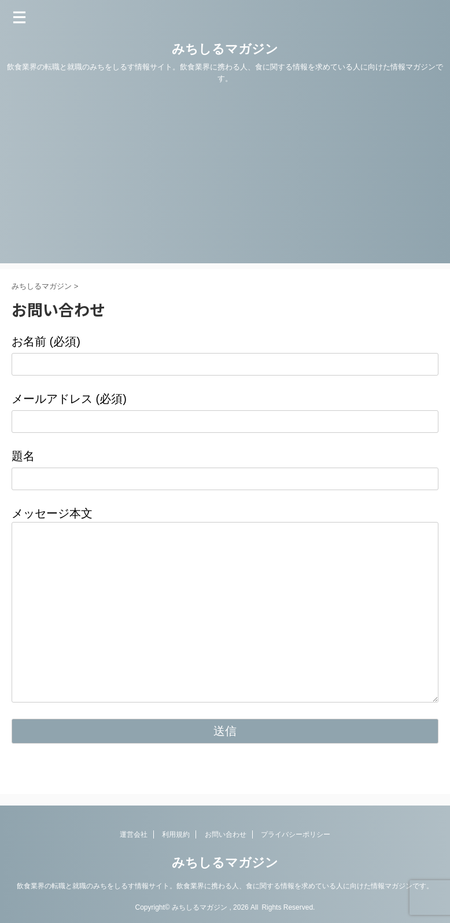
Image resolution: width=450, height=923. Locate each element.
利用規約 (176, 834)
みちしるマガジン (225, 49)
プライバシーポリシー (295, 834)
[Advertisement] (225, 182)
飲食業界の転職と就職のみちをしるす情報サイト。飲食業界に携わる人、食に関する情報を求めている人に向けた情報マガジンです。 (225, 886)
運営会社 (133, 834)
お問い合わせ (225, 834)
